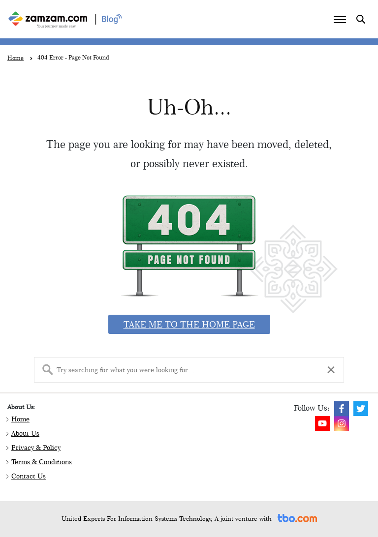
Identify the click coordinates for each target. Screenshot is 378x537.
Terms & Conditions (41, 462)
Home (20, 419)
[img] (341, 408)
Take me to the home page (189, 324)
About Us (25, 433)
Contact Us (28, 476)
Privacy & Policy (36, 447)
